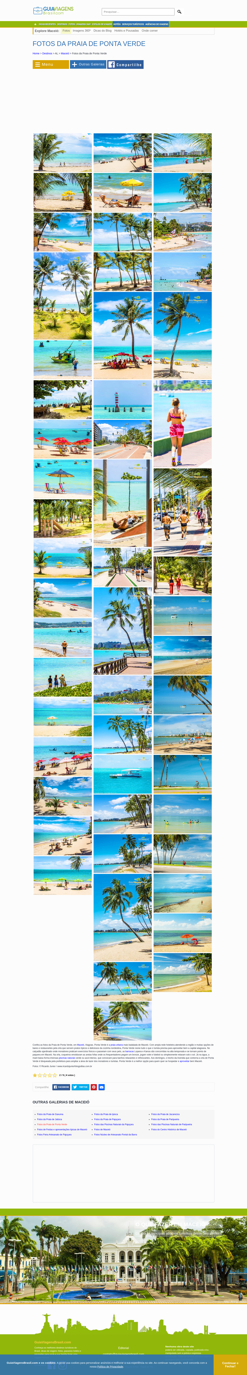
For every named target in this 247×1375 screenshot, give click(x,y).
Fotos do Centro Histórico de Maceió (169, 1129)
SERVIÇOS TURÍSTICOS (133, 24)
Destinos (47, 53)
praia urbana (117, 1045)
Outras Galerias (92, 64)
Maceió (65, 53)
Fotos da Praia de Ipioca (106, 1114)
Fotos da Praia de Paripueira (165, 1119)
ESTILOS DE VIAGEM (102, 24)
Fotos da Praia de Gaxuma (50, 1114)
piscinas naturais (67, 1058)
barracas (129, 1051)
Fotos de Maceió (102, 1129)
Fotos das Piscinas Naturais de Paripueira (171, 1124)
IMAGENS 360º (84, 24)
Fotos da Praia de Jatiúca (49, 1119)
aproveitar (184, 1061)
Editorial (123, 1348)
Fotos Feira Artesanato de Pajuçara (54, 1134)
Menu (47, 64)
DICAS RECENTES (47, 24)
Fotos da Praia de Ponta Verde (52, 1124)
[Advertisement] (72, 98)
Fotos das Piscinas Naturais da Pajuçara (114, 1124)
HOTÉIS (117, 24)
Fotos (66, 30)
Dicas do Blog (103, 30)
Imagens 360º (82, 30)
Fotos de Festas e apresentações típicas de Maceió (62, 1129)
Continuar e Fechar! (230, 1365)
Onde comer (150, 30)
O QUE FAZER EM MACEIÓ (170, 1224)
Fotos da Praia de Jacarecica (165, 1114)
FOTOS (72, 24)
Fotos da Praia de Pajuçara (107, 1119)
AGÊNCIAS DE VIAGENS (156, 24)
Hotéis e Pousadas (127, 30)
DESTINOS (62, 24)
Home (36, 53)
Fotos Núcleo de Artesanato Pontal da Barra (115, 1134)
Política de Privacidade (110, 1366)
